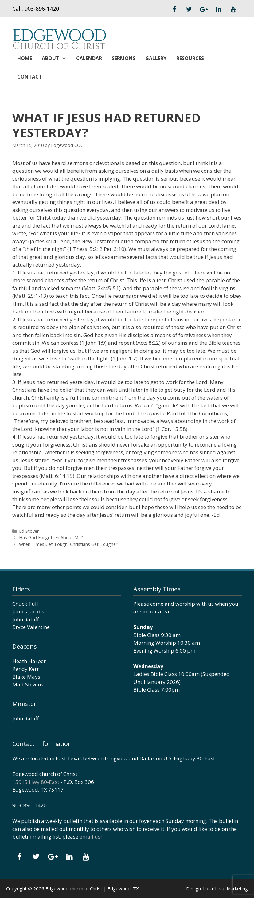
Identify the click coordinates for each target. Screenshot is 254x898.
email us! (91, 836)
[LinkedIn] (218, 9)
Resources (190, 58)
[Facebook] (174, 9)
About (56, 58)
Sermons (123, 58)
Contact (29, 76)
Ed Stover (29, 531)
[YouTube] (233, 9)
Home (24, 58)
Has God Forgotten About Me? (51, 537)
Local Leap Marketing (225, 888)
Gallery (155, 58)
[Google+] (203, 9)
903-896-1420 (42, 8)
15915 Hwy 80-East (35, 781)
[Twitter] (189, 9)
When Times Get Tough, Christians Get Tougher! (69, 544)
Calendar (89, 58)
